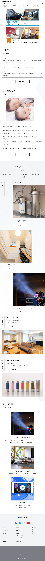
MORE (22, 154)
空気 (32, 533)
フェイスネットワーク (21, 539)
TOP (4, 528)
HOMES (17, 533)
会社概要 (23, 549)
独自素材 (18, 530)
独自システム (34, 528)
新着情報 (18, 528)
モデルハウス (19, 537)
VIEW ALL (22, 82)
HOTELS (4, 541)
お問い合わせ (18, 541)
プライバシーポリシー (22, 552)
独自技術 (4, 533)
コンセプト (5, 530)
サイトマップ (22, 554)
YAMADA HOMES (20, 535)
